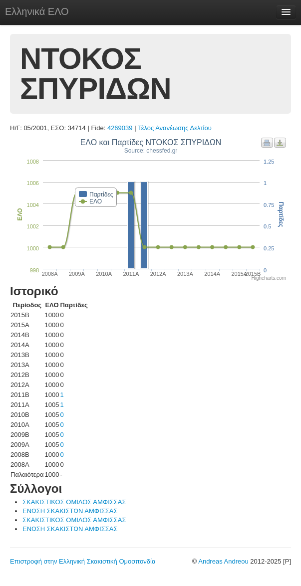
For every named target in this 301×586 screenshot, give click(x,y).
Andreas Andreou (223, 561)
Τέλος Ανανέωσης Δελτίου (175, 128)
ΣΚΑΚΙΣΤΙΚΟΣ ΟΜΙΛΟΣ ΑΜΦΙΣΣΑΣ (74, 502)
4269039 (120, 128)
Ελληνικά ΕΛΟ (37, 11)
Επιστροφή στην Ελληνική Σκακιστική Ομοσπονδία (82, 561)
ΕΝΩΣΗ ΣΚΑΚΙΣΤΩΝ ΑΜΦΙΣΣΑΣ (69, 511)
